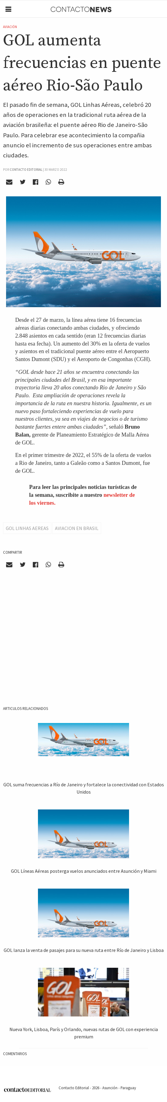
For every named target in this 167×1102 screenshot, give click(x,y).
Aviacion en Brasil (76, 528)
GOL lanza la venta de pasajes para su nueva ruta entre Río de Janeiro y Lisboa (84, 950)
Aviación (10, 27)
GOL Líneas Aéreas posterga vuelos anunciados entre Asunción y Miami (83, 871)
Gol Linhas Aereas (27, 528)
